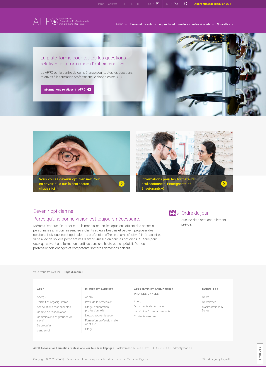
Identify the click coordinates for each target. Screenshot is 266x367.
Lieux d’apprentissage (99, 315)
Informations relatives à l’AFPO (65, 89)
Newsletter (209, 302)
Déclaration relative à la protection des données (95, 359)
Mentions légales (137, 359)
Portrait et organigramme (52, 302)
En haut (260, 354)
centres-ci (43, 330)
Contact (112, 4)
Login (150, 4)
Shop (169, 4)
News (205, 297)
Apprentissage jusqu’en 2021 (213, 4)
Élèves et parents (141, 24)
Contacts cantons (145, 316)
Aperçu (41, 297)
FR (131, 4)
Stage (89, 329)
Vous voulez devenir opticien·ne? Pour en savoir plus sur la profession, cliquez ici (69, 184)
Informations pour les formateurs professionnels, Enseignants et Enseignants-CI (168, 184)
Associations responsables (54, 307)
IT (138, 4)
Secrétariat (44, 325)
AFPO (119, 24)
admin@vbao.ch (182, 348)
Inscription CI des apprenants (152, 311)
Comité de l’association (51, 312)
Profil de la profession (98, 302)
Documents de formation (149, 306)
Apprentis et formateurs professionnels (184, 24)
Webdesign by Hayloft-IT (217, 359)
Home (100, 4)
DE (124, 4)
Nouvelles (223, 24)
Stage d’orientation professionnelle (97, 308)
